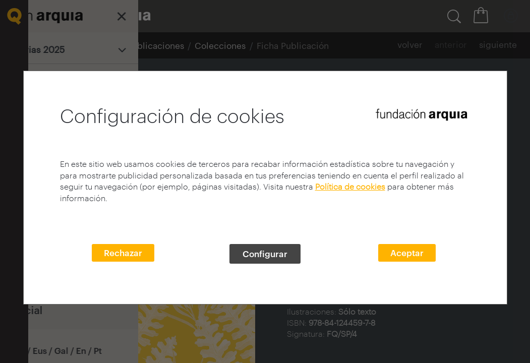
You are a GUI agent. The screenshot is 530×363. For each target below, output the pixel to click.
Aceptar (407, 253)
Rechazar (123, 253)
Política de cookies (350, 186)
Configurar (265, 254)
